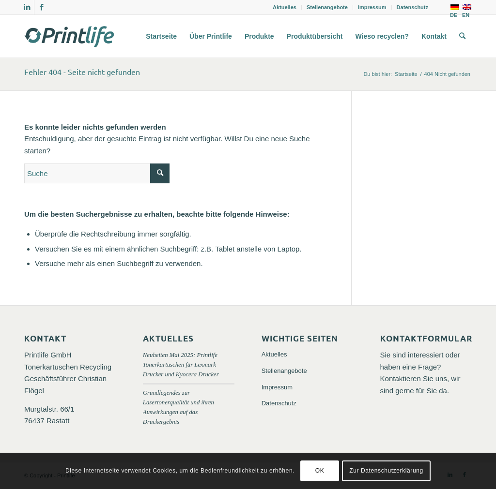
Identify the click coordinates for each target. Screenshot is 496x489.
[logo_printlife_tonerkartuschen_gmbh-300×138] (70, 36)
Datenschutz (412, 7)
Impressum (372, 7)
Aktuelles (284, 7)
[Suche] (462, 36)
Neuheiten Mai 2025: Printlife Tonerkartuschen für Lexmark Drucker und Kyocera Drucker (181, 365)
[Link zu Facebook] (41, 7)
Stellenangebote (327, 7)
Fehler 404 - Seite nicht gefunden (82, 71)
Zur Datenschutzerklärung (386, 470)
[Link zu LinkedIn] (27, 7)
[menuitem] (285, 7)
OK (320, 470)
